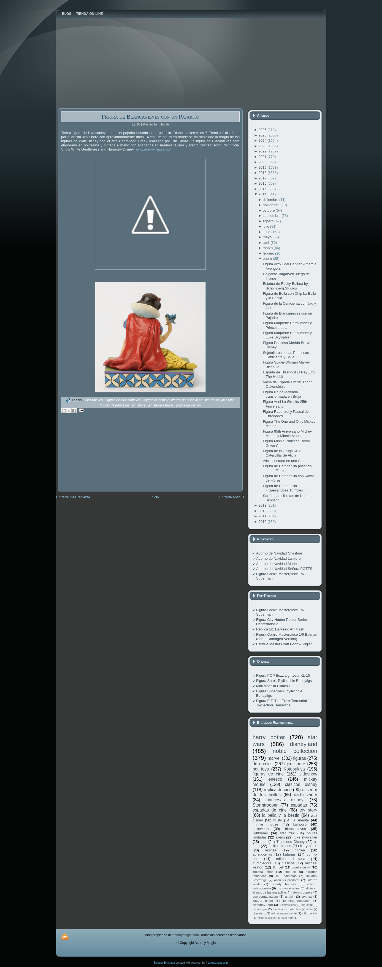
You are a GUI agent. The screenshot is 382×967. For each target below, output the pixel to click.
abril (266, 243)
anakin (289, 896)
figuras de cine (268, 774)
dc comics (263, 763)
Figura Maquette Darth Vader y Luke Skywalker (287, 335)
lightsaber (260, 833)
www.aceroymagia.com (154, 149)
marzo (268, 248)
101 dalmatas (286, 876)
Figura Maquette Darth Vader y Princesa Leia (287, 325)
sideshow (308, 774)
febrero (269, 253)
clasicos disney (301, 784)
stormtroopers (302, 892)
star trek (287, 833)
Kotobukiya (294, 769)
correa (300, 850)
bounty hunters (284, 884)
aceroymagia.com (265, 896)
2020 (262, 162)
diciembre (271, 200)
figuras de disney (156, 400)
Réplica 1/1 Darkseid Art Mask (280, 629)
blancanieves (93, 400)
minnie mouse (265, 824)
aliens (280, 837)
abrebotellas (262, 854)
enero (268, 258)
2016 (262, 183)
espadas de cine (270, 810)
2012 (262, 511)
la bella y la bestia (280, 815)
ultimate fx (259, 913)
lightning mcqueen (297, 900)
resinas (271, 850)
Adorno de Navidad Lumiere (278, 558)
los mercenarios (288, 888)
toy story (308, 810)
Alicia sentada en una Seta (284, 461)
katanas (289, 854)
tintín (310, 909)
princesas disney (188, 405)
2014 (262, 194)
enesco (275, 779)
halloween (261, 829)
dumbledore (262, 863)
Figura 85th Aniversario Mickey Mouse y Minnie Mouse (287, 433)
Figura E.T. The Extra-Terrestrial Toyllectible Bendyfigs (281, 703)
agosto (269, 221)
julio (266, 226)
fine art (290, 871)
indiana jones (263, 871)
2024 (262, 140)
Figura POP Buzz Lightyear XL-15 (283, 675)
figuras (299, 758)
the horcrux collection (287, 909)
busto (277, 820)
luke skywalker (305, 837)
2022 (262, 151)
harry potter (269, 737)
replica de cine (278, 789)
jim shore (139, 405)
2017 (262, 178)
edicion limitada (290, 859)
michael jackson (267, 917)
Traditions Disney (291, 842)
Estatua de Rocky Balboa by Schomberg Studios (285, 286)
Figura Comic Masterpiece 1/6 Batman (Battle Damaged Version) (286, 636)
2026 (262, 130)
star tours (288, 917)
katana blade (263, 900)
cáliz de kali (309, 913)
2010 (262, 522)
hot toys (261, 769)
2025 (262, 135)
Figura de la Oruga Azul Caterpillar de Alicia (281, 453)
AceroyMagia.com (217, 962)
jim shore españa (161, 405)
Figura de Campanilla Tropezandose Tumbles (283, 488)
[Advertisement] (99, 456)
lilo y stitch (308, 846)
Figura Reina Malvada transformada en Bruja (282, 394)
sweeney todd (263, 904)
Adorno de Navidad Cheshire (279, 553)
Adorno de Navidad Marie (276, 564)
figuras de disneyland (187, 400)
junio (267, 232)
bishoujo (300, 824)
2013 (262, 505)
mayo (267, 237)
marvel (274, 758)
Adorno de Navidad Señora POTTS (284, 569)
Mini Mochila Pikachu (273, 686)
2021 (262, 157)
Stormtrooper (265, 805)
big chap (307, 904)
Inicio (155, 497)
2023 (262, 146)
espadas (299, 805)
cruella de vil (301, 867)
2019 (262, 167)
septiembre (272, 216)
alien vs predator (286, 880)
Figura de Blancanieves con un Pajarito (150, 116)
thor (264, 842)
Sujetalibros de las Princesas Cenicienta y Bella (286, 355)
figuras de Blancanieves (123, 400)
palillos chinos (280, 846)
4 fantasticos (287, 904)
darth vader (305, 794)
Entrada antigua (232, 497)
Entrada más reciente (73, 497)
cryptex (306, 896)
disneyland (303, 744)
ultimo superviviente (284, 913)
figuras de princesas (115, 405)
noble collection (295, 751)
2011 (262, 516)
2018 (262, 173)
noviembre (271, 205)
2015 (262, 189)
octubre (269, 210)
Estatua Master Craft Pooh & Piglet (284, 644)
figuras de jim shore (220, 400)
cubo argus (260, 909)
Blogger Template (164, 962)
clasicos (288, 863)
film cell (277, 867)
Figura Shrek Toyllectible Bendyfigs (284, 681)
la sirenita (300, 820)
